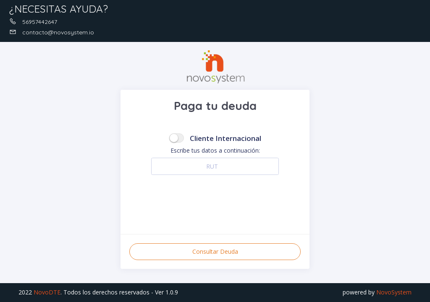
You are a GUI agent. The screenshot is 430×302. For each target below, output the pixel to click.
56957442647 (33, 22)
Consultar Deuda (215, 251)
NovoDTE (47, 292)
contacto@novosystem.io (51, 32)
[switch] (176, 138)
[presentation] (215, 200)
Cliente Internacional (225, 138)
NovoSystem (394, 292)
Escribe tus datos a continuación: (215, 150)
